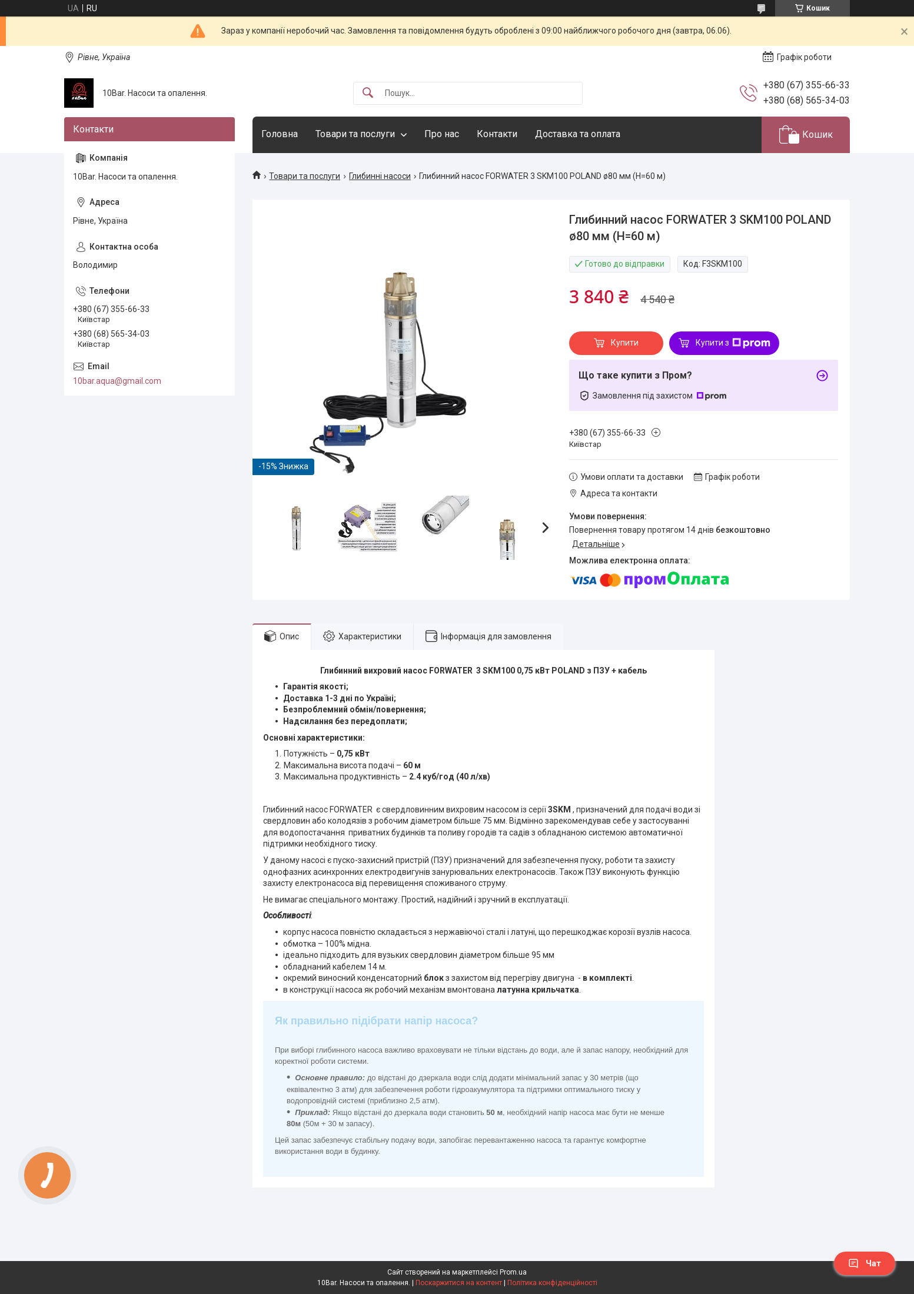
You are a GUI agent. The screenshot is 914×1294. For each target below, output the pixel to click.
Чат (864, 1263)
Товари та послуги (355, 134)
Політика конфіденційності (552, 1283)
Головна (279, 134)
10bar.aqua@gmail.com (117, 381)
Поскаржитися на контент (459, 1283)
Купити (625, 342)
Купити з (733, 343)
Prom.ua (513, 1272)
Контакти (497, 134)
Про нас (441, 134)
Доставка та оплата (577, 134)
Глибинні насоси (380, 176)
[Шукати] (368, 93)
